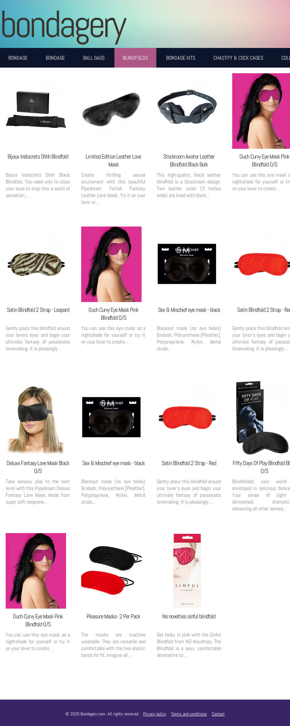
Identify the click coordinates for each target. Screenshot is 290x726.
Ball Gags (94, 57)
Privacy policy (154, 714)
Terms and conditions (189, 714)
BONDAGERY (62, 24)
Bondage (18, 57)
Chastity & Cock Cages (238, 57)
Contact (218, 714)
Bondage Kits (180, 57)
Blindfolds (135, 57)
